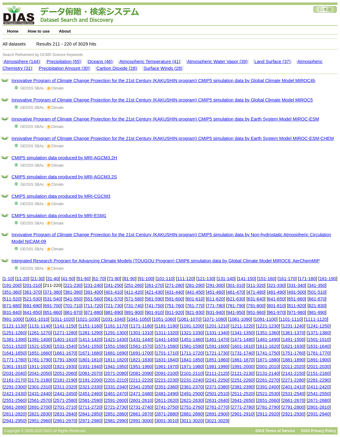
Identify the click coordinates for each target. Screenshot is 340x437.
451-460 (215, 292)
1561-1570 (141, 346)
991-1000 (13, 319)
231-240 (93, 285)
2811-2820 (14, 413)
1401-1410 (65, 339)
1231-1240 (293, 326)
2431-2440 (40, 393)
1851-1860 (217, 359)
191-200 (12, 285)
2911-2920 (268, 413)
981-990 (317, 312)
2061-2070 (90, 373)
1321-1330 (192, 332)
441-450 (195, 292)
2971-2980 (90, 420)
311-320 (256, 285)
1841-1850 (192, 359)
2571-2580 (65, 400)
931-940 (215, 312)
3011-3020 (192, 420)
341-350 (317, 285)
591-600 (174, 298)
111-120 (185, 278)
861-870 (73, 312)
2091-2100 (166, 373)
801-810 (276, 305)
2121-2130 (242, 373)
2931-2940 (319, 413)
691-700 (52, 305)
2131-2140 (268, 373)
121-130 (205, 278)
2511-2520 (242, 393)
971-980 (296, 312)
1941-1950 (116, 366)
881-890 (113, 312)
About (65, 31)
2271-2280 (293, 380)
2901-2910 (242, 413)
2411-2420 (319, 386)
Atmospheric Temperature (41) (149, 61)
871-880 (93, 312)
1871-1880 (268, 359)
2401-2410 (293, 386)
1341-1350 (242, 332)
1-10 (8, 278)
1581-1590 (192, 346)
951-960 (256, 312)
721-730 (113, 305)
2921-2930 (293, 413)
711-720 (93, 305)
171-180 (307, 278)
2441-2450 (65, 393)
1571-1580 (166, 346)
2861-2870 (141, 413)
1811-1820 (116, 359)
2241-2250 (217, 380)
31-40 (53, 278)
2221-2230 (166, 380)
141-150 (246, 278)
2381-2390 (242, 386)
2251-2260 (242, 380)
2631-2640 (217, 400)
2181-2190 (65, 380)
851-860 (52, 312)
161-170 (287, 278)
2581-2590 (90, 400)
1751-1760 (293, 353)
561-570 (113, 298)
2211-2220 (141, 380)
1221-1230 (268, 326)
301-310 (235, 285)
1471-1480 (242, 339)
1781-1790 (40, 359)
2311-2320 (65, 386)
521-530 (32, 298)
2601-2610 (141, 400)
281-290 (195, 285)
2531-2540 (293, 393)
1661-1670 (65, 353)
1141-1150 (65, 326)
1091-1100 (265, 319)
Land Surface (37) (272, 61)
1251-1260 (14, 332)
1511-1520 (14, 346)
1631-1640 (319, 346)
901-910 (154, 312)
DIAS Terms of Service (275, 431)
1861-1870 (242, 359)
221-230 (73, 285)
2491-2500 (192, 393)
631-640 (256, 298)
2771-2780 (242, 407)
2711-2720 (90, 407)
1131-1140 (40, 326)
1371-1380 (319, 332)
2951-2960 (40, 420)
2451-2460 (90, 393)
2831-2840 (65, 413)
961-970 (276, 312)
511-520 (12, 298)
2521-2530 (268, 393)
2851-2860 (116, 413)
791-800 (256, 305)
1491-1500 (293, 339)
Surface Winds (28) (163, 68)
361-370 (32, 292)
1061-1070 (189, 319)
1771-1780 (14, 359)
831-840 (12, 312)
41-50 (68, 278)
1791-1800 (65, 359)
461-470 (235, 292)
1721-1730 (217, 353)
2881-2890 (192, 413)
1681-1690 (116, 353)
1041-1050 (139, 319)
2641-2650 (242, 400)
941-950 (235, 312)
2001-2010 (268, 366)
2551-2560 (14, 400)
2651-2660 (268, 400)
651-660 (296, 298)
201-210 (32, 285)
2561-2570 (40, 400)
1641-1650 (14, 353)
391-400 (93, 292)
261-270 (154, 285)
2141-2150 (293, 373)
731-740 (134, 305)
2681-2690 (14, 407)
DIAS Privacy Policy (318, 431)
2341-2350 (141, 386)
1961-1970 (166, 366)
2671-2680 (319, 400)
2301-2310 (40, 386)
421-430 (154, 292)
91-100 (146, 278)
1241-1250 (319, 326)
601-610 (195, 298)
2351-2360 (166, 386)
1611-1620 (268, 346)
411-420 (134, 292)
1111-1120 (316, 319)
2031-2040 (14, 373)
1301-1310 (141, 332)
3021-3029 (217, 420)
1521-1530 (40, 346)
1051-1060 (164, 319)
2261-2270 (268, 380)
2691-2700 (40, 407)
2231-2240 (192, 380)
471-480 (256, 292)
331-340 (296, 285)
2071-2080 (116, 373)
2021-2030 (319, 366)
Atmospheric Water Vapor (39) (217, 61)
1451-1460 (192, 339)
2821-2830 (40, 413)
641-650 (276, 298)
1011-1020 (63, 319)
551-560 (93, 298)
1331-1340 (217, 332)
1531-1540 (65, 346)
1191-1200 (192, 326)
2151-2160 (319, 373)
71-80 (114, 278)
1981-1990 (217, 366)
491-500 (296, 292)
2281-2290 (319, 380)
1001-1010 (37, 319)
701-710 (73, 305)
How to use (39, 31)
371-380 (52, 292)
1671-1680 (90, 353)
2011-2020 (293, 366)
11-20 (22, 278)
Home (12, 31)
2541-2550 (319, 393)
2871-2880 (166, 413)
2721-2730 (116, 407)
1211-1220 (242, 326)
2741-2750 (166, 407)
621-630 (235, 298)
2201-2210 (116, 380)
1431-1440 (141, 339)
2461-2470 (116, 393)
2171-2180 (40, 380)
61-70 (99, 278)
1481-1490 (268, 339)
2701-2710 (65, 407)
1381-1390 (14, 339)
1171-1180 (141, 326)
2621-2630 (192, 400)
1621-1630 (293, 346)
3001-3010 (166, 420)
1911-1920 (40, 366)
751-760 (174, 305)
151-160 (266, 278)
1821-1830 (141, 359)
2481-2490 (166, 393)
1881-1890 (293, 359)
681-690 (32, 305)
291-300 (215, 285)
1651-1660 (40, 353)
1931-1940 (90, 366)
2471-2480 (141, 393)
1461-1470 (217, 339)
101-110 (165, 278)
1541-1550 (90, 346)
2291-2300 (14, 386)
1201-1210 (217, 326)
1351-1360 (268, 332)
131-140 (226, 278)
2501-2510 (217, 393)
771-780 (215, 305)
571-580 (134, 298)
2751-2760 (192, 407)
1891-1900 (319, 359)
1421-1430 (116, 339)
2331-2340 (116, 386)
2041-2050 (40, 373)
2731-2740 (141, 407)
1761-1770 (319, 353)
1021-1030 (88, 319)
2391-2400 (268, 386)
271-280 (174, 285)
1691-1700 (141, 353)
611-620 (215, 298)
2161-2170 (14, 380)
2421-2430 (14, 393)
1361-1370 (293, 332)
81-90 (130, 278)
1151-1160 (90, 326)
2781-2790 (268, 407)
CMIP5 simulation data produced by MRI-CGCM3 (60, 196)
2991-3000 (141, 420)
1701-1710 (166, 353)
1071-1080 (214, 319)
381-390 (73, 292)
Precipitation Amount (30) (64, 68)
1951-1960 (141, 366)
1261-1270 (40, 332)
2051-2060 (65, 373)
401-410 (113, 292)
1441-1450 (166, 339)
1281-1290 (90, 332)
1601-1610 (242, 346)
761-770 (195, 305)
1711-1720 (192, 353)
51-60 (84, 278)
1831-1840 (166, 359)
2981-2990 (116, 420)
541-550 (73, 298)
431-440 (174, 292)
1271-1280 (65, 332)
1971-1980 (192, 366)
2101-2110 (192, 373)
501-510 (317, 292)
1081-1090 (240, 319)
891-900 (134, 312)
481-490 (276, 292)
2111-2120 (217, 373)
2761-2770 (217, 407)
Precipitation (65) (64, 61)
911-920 (174, 312)
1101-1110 (291, 319)
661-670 (317, 298)
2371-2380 (217, 386)
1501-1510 (319, 339)
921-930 (195, 312)
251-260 (134, 285)
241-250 (113, 285)
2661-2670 (293, 400)
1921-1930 (65, 366)
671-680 (12, 305)
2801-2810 (319, 407)
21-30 (37, 278)
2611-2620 (166, 400)
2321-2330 (90, 386)
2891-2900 (217, 413)
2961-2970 (65, 420)
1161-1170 (116, 326)
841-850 (32, 312)
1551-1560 (116, 346)
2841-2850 (90, 413)
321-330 (276, 285)
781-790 (235, 305)
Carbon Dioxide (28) (116, 68)
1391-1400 (40, 339)
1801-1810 (90, 359)
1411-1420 (90, 339)
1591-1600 (217, 346)
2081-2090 (141, 373)
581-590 (154, 298)
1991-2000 (242, 366)
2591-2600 (116, 400)
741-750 (154, 305)
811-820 (296, 305)
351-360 (12, 292)
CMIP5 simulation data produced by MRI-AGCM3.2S (64, 176)
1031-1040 (113, 319)
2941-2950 (14, 420)
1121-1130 (14, 326)
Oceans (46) (100, 61)
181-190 (327, 278)
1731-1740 (242, 353)
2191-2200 (90, 380)
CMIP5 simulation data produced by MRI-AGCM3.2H (64, 157)
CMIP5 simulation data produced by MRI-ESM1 (58, 215)
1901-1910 (14, 366)
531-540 (52, 298)
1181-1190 (166, 326)
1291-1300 (116, 332)
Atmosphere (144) (22, 61)
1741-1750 (268, 353)
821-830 (317, 305)
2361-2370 (192, 386)
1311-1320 (166, 332)
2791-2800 (293, 407)
